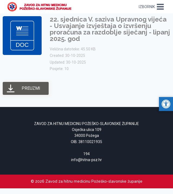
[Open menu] (151, 6)
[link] (40, 7)
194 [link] (86, 154)
